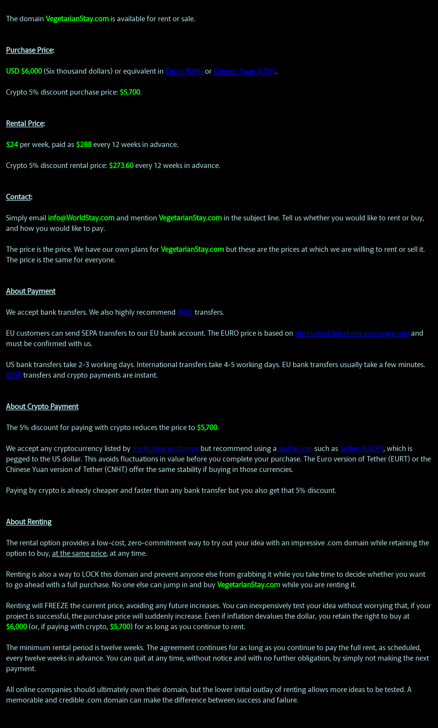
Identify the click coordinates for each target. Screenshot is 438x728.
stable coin (296, 448)
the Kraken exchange (165, 448)
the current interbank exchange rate (352, 332)
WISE (185, 311)
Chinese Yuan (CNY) (245, 70)
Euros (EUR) (184, 70)
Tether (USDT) (362, 448)
